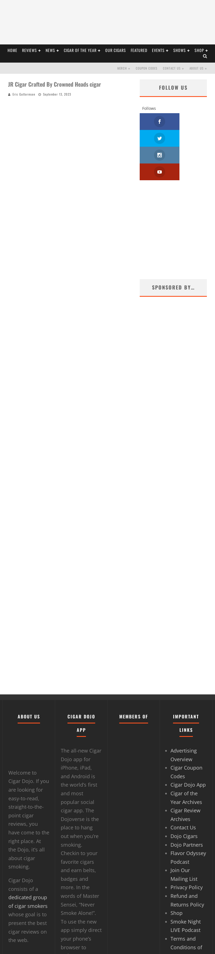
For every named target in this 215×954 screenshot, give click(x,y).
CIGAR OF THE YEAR (80, 50)
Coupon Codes (146, 68)
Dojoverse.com (78, 922)
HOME (12, 50)
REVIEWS (29, 50)
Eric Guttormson (24, 94)
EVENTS (158, 50)
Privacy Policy (186, 853)
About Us (197, 68)
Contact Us (172, 68)
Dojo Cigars (184, 802)
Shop (199, 50)
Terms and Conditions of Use (186, 913)
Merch (122, 68)
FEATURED (139, 50)
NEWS (50, 50)
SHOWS (179, 50)
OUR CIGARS (115, 50)
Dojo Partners (186, 811)
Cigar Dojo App (188, 751)
